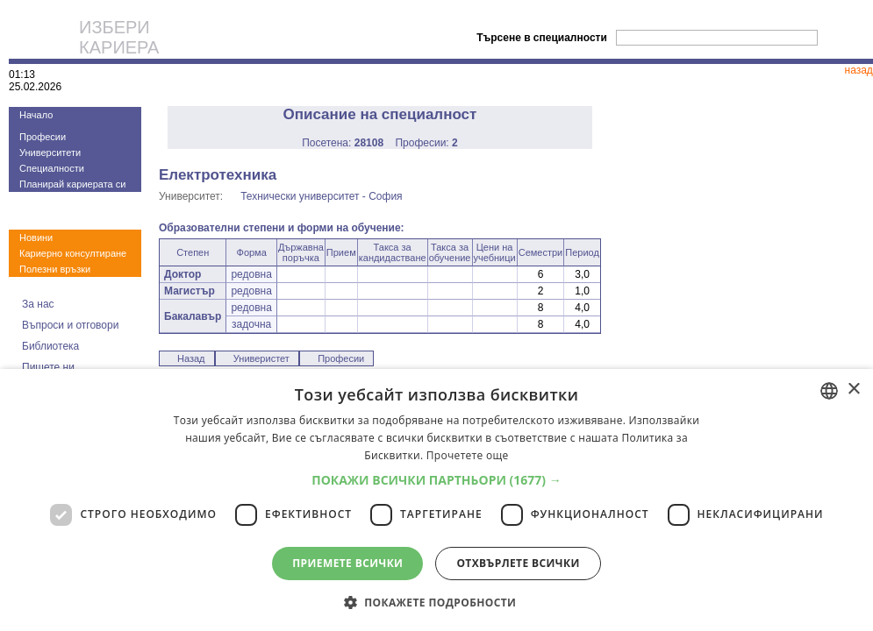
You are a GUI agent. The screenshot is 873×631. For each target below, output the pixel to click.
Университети (50, 152)
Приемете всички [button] (347, 563)
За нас (38, 304)
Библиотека (50, 346)
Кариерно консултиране (72, 253)
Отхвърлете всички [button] (517, 563)
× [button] (853, 389)
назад (859, 70)
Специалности (51, 168)
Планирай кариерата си (72, 184)
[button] (436, 479)
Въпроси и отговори (70, 325)
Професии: (426, 143)
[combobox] (829, 391)
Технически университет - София (321, 196)
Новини (36, 237)
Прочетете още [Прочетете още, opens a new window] (467, 455)
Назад (191, 358)
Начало (36, 115)
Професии (42, 136)
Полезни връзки (54, 269)
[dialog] (436, 500)
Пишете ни (48, 367)
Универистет (261, 358)
